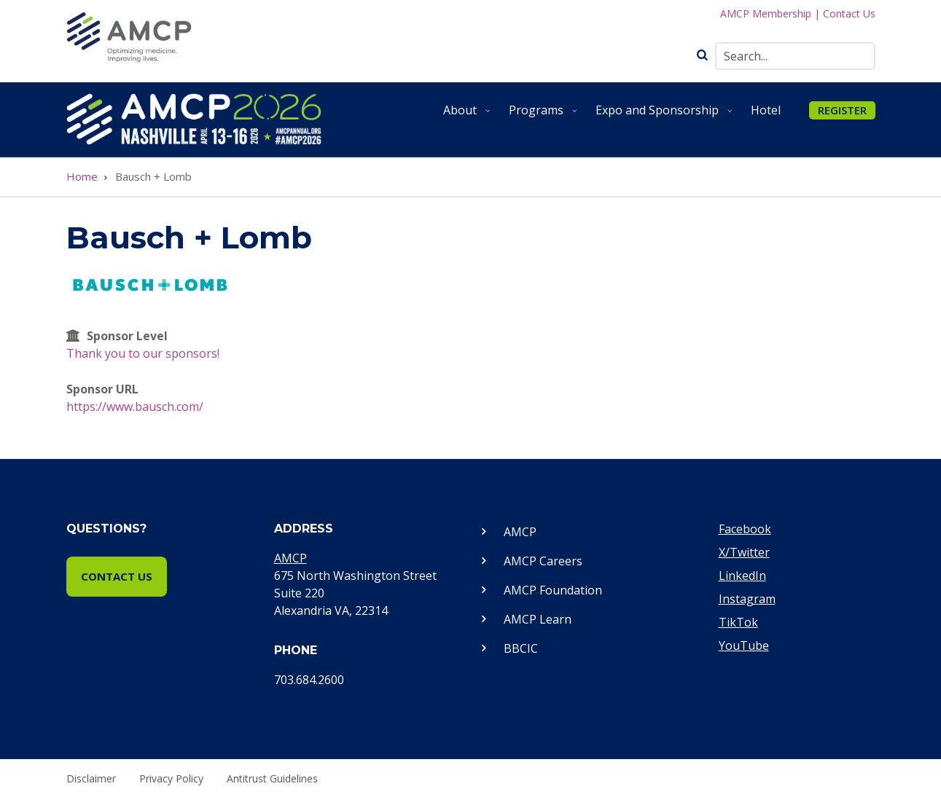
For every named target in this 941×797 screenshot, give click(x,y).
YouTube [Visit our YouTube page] (744, 645)
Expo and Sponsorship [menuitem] (666, 115)
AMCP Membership (765, 13)
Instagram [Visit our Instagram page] (747, 599)
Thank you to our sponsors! (142, 353)
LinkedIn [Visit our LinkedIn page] (742, 576)
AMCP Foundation (553, 590)
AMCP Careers (543, 561)
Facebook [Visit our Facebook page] (745, 529)
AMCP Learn (537, 619)
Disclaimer (91, 778)
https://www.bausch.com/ (134, 406)
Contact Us (849, 13)
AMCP (290, 558)
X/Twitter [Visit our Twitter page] (744, 552)
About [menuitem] (468, 115)
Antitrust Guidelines (272, 778)
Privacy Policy (171, 778)
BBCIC (521, 648)
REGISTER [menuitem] (842, 110)
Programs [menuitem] (545, 115)
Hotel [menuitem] (766, 110)
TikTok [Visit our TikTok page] (738, 622)
